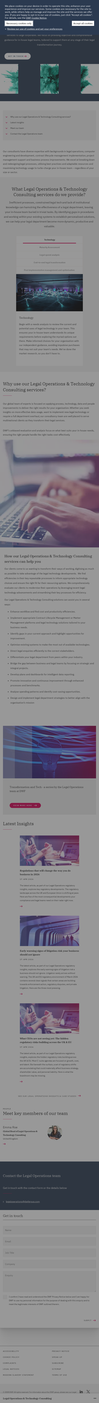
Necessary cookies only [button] (18, 23)
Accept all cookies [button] (83, 23)
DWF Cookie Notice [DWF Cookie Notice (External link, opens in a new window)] (36, 17)
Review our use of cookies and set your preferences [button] (34, 28)
